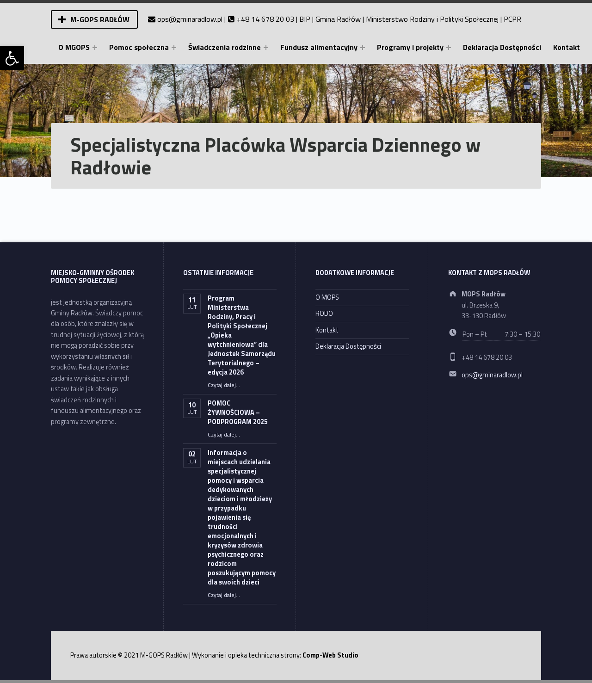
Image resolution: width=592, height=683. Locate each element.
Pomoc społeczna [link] (139, 47)
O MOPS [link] (327, 297)
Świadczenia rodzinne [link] (224, 47)
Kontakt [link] (566, 47)
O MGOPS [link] (74, 47)
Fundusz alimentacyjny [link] (319, 47)
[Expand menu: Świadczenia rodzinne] (266, 47)
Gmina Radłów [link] (338, 19)
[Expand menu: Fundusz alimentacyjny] (362, 47)
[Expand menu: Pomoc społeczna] (174, 47)
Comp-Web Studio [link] (330, 655)
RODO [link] (324, 313)
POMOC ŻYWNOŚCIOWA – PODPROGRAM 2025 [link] (238, 412)
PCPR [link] (512, 19)
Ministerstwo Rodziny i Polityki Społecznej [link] (432, 19)
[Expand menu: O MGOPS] (94, 47)
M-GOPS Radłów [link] (100, 19)
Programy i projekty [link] (410, 47)
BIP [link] (304, 19)
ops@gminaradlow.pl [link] (189, 19)
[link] (12, 58)
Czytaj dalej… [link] (224, 385)
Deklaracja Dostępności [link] (502, 47)
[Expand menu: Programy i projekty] (448, 47)
